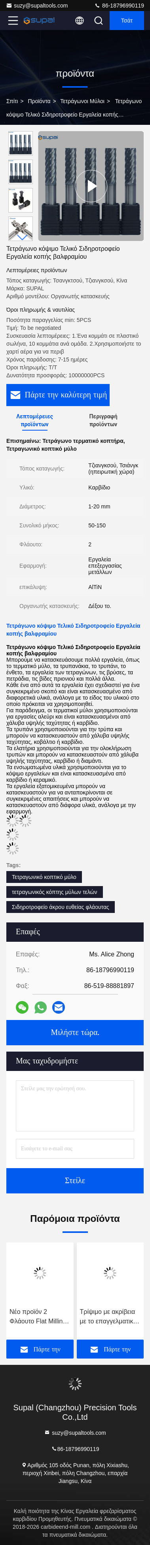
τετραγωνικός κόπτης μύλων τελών (54, 892)
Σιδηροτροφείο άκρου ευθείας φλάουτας (60, 907)
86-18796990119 (119, 5)
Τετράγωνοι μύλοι (82, 101)
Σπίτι (12, 101)
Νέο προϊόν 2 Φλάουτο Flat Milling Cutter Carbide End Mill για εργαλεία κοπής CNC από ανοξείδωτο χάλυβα (37, 1317)
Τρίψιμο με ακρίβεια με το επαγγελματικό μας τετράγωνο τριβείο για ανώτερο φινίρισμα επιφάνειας (109, 1317)
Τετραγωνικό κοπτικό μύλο (44, 877)
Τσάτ (127, 20)
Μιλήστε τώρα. (75, 1033)
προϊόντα (39, 101)
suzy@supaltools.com (37, 5)
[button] (22, 237)
